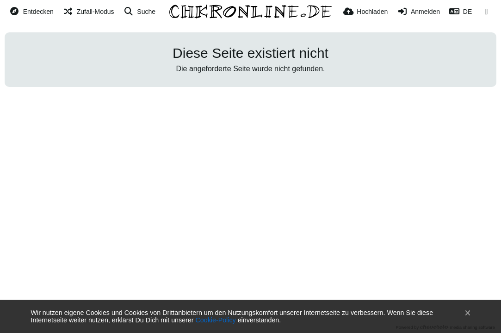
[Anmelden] (418, 11)
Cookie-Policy (216, 320)
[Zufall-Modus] (88, 11)
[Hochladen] (365, 11)
